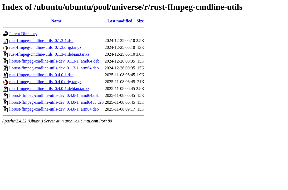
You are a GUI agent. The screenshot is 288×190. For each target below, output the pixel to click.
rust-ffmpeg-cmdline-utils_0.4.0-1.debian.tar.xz (49, 88)
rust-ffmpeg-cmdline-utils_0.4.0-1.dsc (41, 75)
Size (140, 21)
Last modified (120, 21)
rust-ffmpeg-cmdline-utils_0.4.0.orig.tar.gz (45, 81)
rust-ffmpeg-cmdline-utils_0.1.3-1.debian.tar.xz (49, 54)
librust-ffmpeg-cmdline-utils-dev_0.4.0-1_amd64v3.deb (56, 102)
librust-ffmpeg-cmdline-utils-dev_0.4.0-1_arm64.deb (54, 109)
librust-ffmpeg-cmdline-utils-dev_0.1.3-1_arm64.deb (54, 68)
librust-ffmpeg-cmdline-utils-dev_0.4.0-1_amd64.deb (54, 95)
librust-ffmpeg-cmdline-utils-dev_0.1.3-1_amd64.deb (54, 61)
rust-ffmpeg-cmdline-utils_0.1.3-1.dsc (41, 40)
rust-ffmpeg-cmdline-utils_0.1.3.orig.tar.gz (45, 47)
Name (56, 21)
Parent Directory (23, 33)
